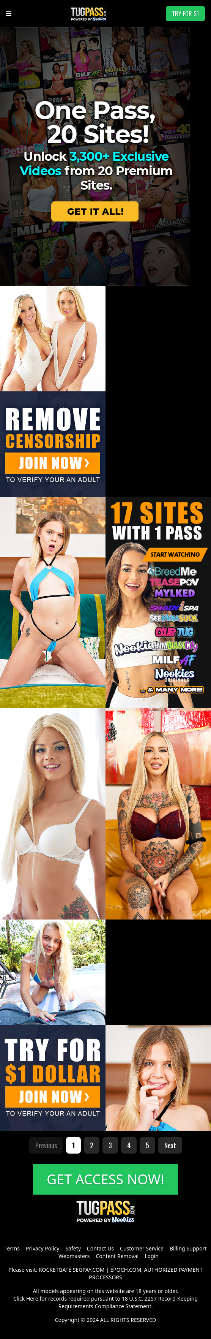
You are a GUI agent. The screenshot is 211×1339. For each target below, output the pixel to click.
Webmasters (74, 1256)
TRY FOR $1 (185, 13)
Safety (72, 1248)
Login (152, 1256)
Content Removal (117, 1256)
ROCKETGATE (55, 1269)
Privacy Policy (42, 1248)
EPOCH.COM (126, 1269)
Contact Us (100, 1248)
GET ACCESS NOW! (105, 1179)
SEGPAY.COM (89, 1269)
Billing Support (188, 1248)
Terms (12, 1248)
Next (170, 1145)
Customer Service (142, 1248)
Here (32, 1298)
